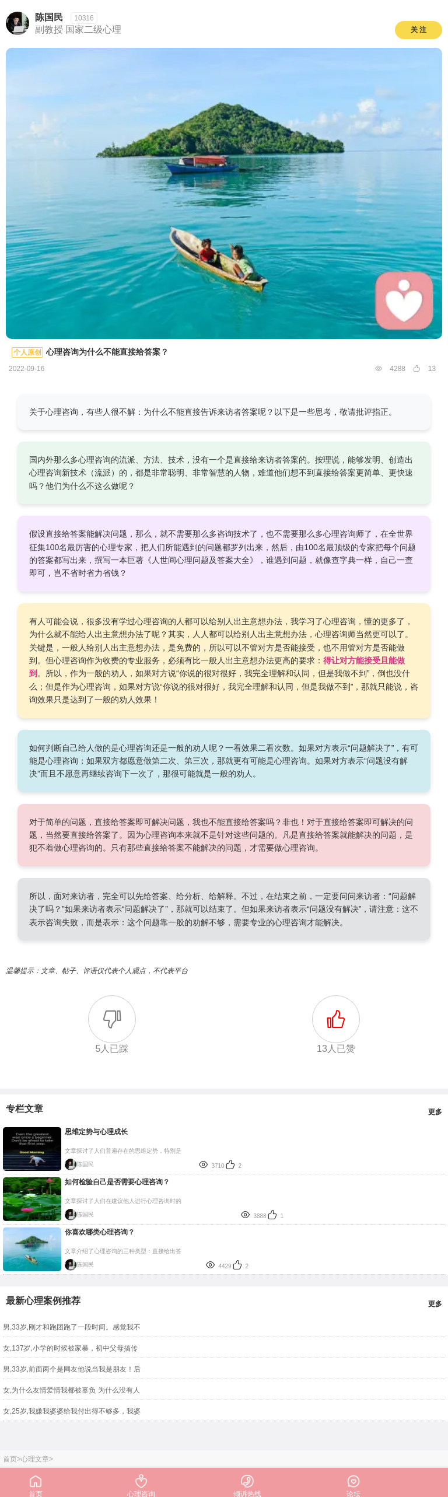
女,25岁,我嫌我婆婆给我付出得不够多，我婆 (72, 1411)
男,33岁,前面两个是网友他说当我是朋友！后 (72, 1369)
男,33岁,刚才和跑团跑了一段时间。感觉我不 (72, 1327)
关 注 (418, 30)
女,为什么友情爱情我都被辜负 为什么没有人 (71, 1390)
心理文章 (35, 1459)
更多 (435, 1112)
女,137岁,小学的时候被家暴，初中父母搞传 (70, 1348)
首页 (10, 1459)
